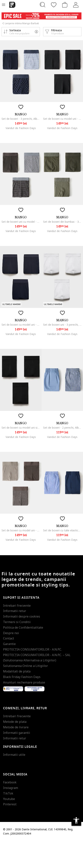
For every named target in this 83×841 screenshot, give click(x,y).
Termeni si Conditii (17, 622)
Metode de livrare (16, 727)
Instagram (10, 788)
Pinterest (9, 804)
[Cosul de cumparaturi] (65, 5)
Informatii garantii (16, 733)
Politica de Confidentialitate (23, 627)
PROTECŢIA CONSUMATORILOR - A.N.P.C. (32, 649)
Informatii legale (20, 747)
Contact (8, 638)
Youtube (9, 799)
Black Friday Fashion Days (21, 677)
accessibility (76, 820)
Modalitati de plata (16, 671)
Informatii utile (14, 755)
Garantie (9, 644)
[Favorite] (53, 5)
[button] (21, 31)
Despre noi (11, 633)
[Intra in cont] (76, 5)
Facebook (9, 782)
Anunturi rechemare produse (24, 682)
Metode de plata (14, 722)
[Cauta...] (42, 5)
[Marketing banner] (41, 15)
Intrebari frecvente (17, 605)
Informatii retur (14, 611)
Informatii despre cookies (21, 616)
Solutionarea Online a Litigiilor (25, 666)
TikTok (8, 793)
